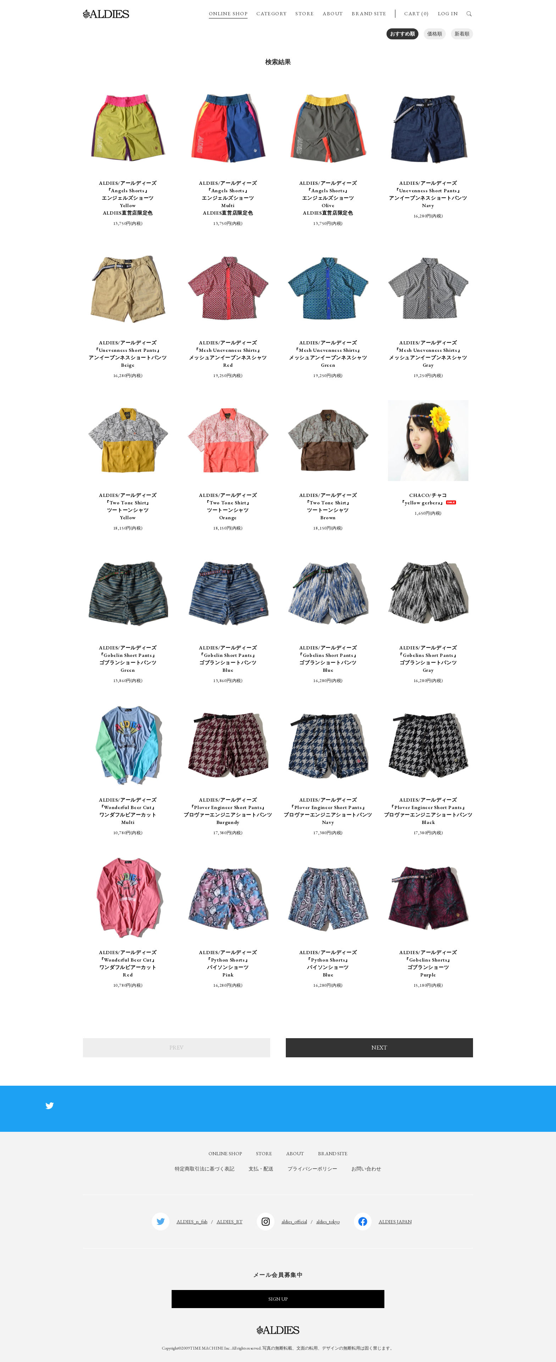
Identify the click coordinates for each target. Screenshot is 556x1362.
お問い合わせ (366, 1169)
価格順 (434, 34)
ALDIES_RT (230, 1221)
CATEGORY (271, 13)
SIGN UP (278, 1299)
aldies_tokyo (328, 1221)
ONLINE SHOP (228, 13)
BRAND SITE (369, 13)
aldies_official (294, 1221)
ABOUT (333, 13)
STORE (304, 13)
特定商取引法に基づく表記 (204, 1169)
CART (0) (416, 13)
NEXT (379, 1047)
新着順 (462, 34)
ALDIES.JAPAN (395, 1221)
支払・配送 (261, 1169)
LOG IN (448, 13)
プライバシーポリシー (312, 1169)
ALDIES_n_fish (192, 1221)
